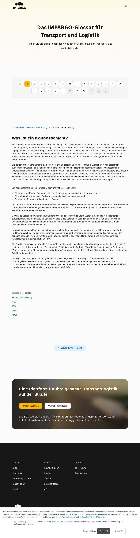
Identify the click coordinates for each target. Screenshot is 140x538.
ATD (14, 306)
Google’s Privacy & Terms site (94, 517)
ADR (14, 310)
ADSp (14, 315)
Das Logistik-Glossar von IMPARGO (28, 127)
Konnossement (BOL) (22, 297)
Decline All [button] (119, 531)
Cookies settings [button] (89, 531)
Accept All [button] (104, 531)
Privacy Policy (67, 517)
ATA (14, 302)
